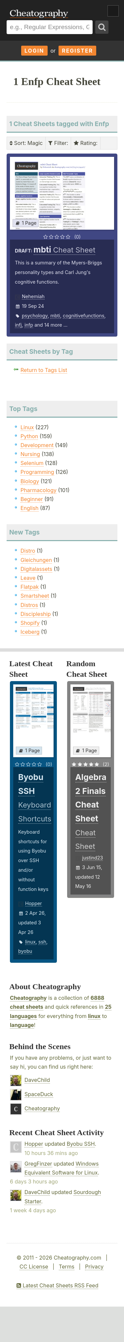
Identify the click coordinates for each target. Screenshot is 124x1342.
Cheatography (28, 998)
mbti (55, 315)
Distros (29, 605)
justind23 (92, 857)
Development (37, 445)
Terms (66, 1266)
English (30, 508)
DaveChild (37, 1080)
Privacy (94, 1266)
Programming (37, 472)
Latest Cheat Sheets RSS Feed (57, 1285)
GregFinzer (38, 1163)
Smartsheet (35, 595)
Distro (28, 550)
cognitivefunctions (83, 315)
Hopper (33, 903)
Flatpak (30, 586)
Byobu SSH (81, 1143)
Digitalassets (36, 569)
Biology (30, 481)
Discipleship (36, 614)
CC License (34, 1266)
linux (30, 942)
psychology (35, 315)
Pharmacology (39, 490)
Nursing (30, 454)
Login (34, 50)
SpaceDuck (38, 1094)
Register (77, 50)
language (22, 1025)
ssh (42, 942)
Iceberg (30, 631)
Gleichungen (36, 560)
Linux (27, 427)
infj (18, 325)
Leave (28, 578)
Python (29, 436)
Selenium (32, 463)
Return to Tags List (44, 370)
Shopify (30, 623)
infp (28, 325)
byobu (25, 951)
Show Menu (113, 11)
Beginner (32, 499)
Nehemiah (33, 296)
